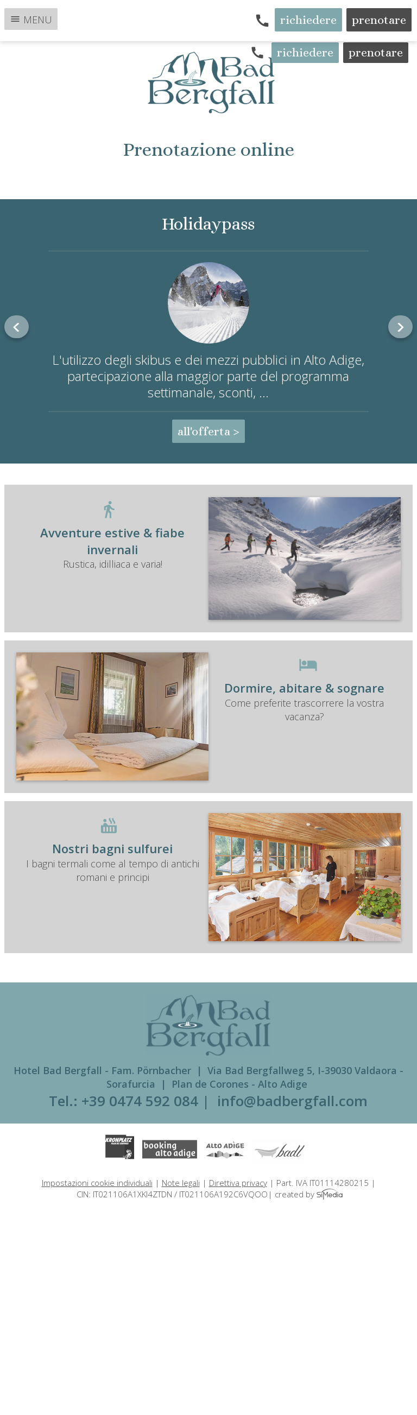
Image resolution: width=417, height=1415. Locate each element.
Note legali (181, 1182)
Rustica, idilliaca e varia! (208, 547)
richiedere (308, 20)
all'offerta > (208, 431)
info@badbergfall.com (292, 1101)
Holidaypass (208, 223)
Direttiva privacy (238, 1182)
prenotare (379, 20)
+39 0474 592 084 (139, 1101)
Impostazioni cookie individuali (97, 1182)
